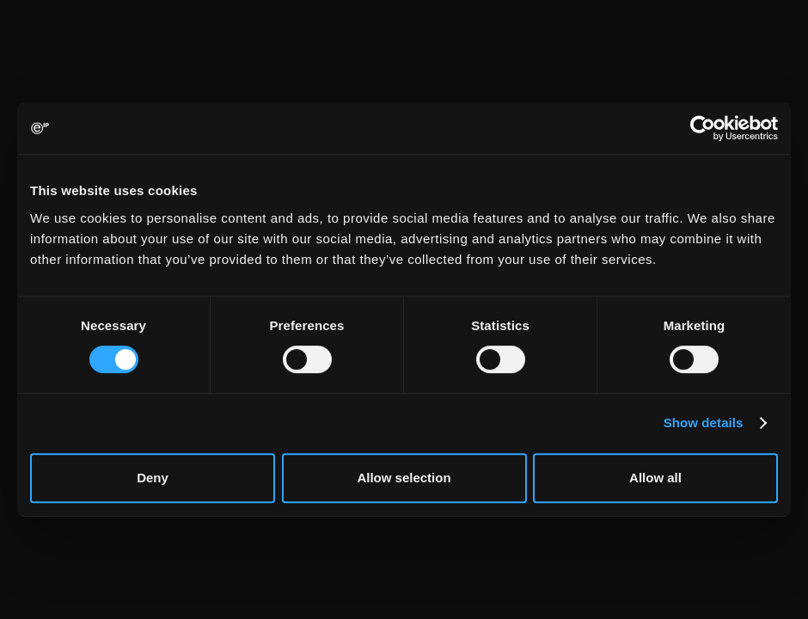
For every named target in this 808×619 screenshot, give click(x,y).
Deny (152, 477)
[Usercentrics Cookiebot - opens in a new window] (702, 128)
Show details (704, 422)
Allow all (655, 477)
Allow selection (403, 477)
